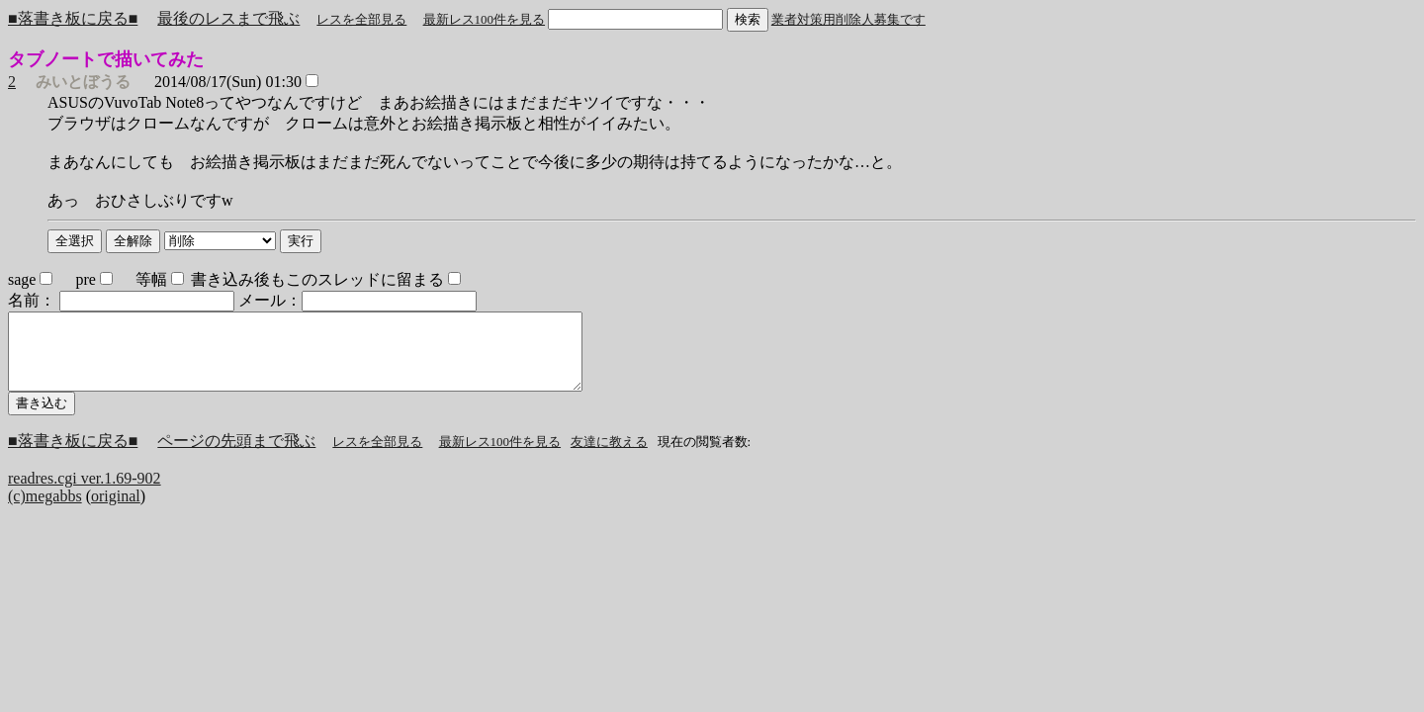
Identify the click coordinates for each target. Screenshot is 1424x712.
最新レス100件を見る (484, 19)
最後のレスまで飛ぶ (228, 18)
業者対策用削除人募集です (848, 19)
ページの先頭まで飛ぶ (236, 455)
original (115, 510)
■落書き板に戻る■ (72, 18)
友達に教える (609, 456)
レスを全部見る (361, 19)
